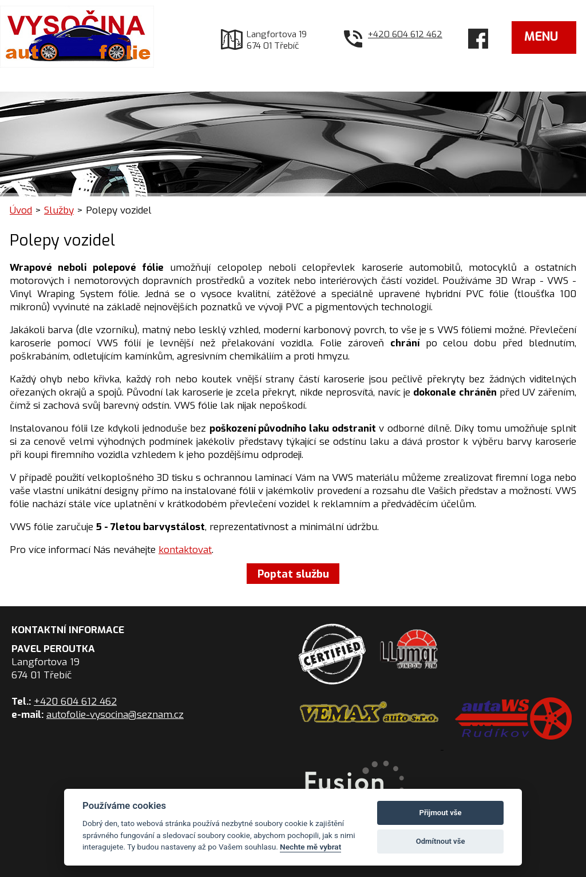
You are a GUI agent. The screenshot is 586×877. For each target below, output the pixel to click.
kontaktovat (185, 549)
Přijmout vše (440, 812)
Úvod (21, 210)
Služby (59, 210)
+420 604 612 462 (405, 34)
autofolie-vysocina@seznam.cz (115, 714)
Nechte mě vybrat (310, 846)
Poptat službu (293, 573)
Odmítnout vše (440, 841)
